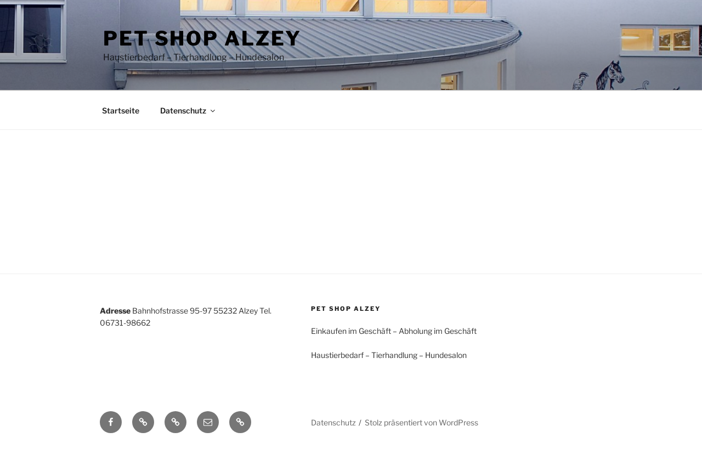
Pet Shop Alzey (202, 38)
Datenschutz (188, 110)
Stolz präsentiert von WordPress (421, 422)
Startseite (120, 110)
